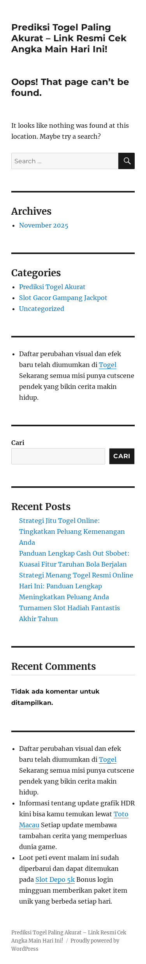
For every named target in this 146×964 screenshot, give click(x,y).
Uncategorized (41, 309)
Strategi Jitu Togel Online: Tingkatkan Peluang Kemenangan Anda (72, 531)
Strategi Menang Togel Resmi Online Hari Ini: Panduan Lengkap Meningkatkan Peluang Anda (76, 586)
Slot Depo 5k (55, 879)
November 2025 (44, 225)
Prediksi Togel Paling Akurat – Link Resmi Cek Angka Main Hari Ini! (69, 38)
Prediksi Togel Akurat (52, 287)
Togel (107, 365)
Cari (18, 443)
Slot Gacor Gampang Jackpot (63, 298)
